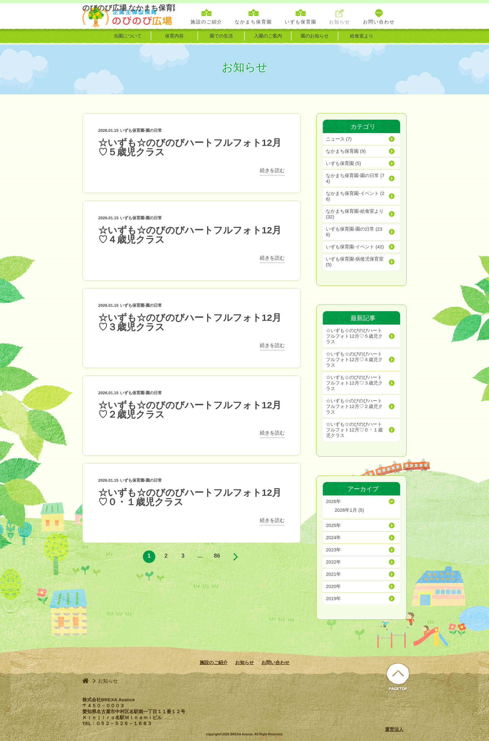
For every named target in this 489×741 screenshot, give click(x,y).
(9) (346, 151)
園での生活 (221, 35)
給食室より (361, 35)
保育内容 (174, 35)
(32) (355, 213)
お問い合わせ (275, 662)
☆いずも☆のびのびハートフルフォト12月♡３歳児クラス (189, 322)
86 (217, 556)
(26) (355, 196)
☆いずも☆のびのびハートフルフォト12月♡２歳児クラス (189, 410)
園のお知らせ (315, 35)
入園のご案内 (268, 35)
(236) (354, 231)
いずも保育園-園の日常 (141, 130)
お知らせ (244, 662)
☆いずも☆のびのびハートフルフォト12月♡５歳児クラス (189, 147)
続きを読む (272, 170)
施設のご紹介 (214, 662)
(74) (355, 178)
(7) (339, 139)
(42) (355, 246)
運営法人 (394, 729)
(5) (343, 163)
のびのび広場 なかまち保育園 (128, 16)
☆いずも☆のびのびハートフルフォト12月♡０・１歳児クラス (189, 497)
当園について (128, 35)
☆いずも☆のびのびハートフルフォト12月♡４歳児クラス (189, 235)
